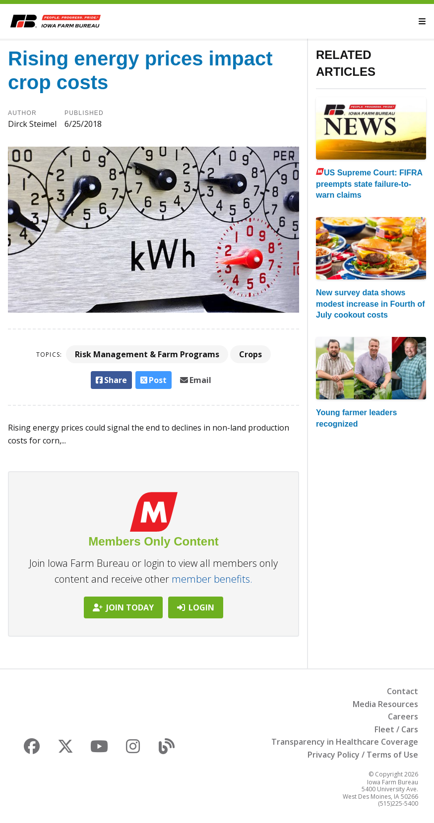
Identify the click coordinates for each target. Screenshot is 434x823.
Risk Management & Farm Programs (147, 354)
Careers (403, 716)
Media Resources (385, 704)
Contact (402, 691)
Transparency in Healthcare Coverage (344, 741)
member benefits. (212, 579)
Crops (250, 354)
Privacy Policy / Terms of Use (363, 754)
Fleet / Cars (396, 729)
